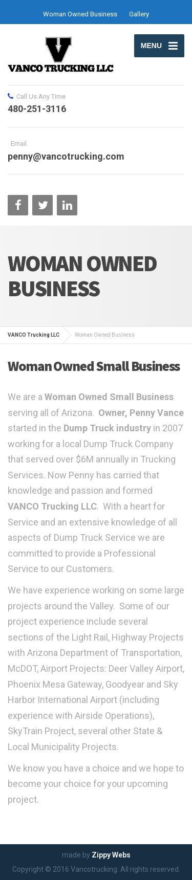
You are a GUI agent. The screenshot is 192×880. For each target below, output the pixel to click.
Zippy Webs (111, 855)
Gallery (139, 14)
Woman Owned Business (80, 14)
